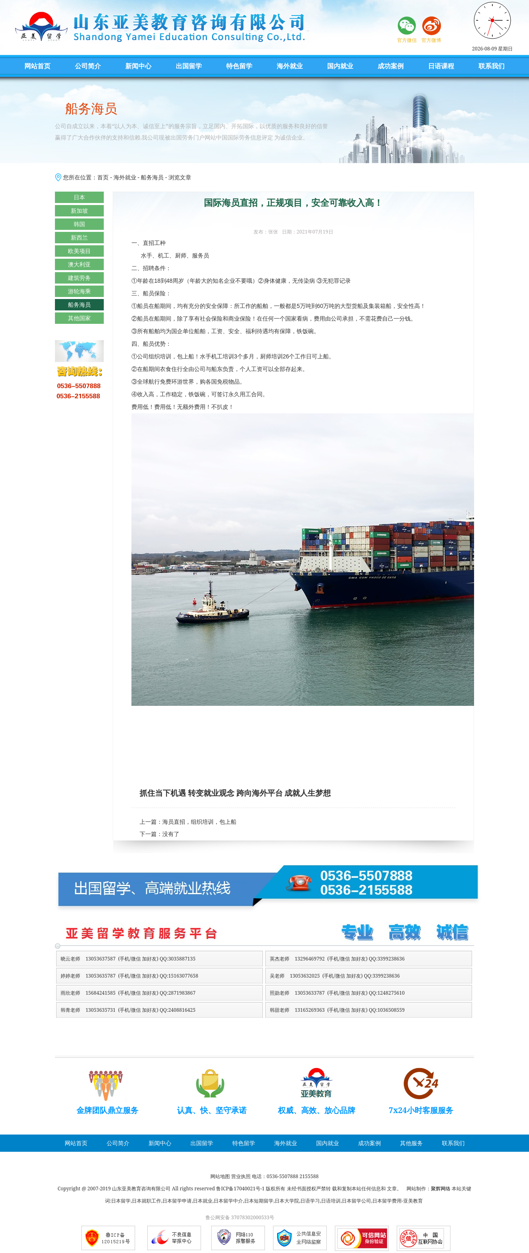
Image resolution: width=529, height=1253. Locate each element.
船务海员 (152, 177)
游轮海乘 (79, 291)
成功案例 (391, 65)
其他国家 (79, 318)
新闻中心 (138, 65)
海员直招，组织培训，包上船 (199, 822)
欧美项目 (79, 251)
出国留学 (189, 65)
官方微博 (431, 40)
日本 (79, 197)
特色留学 (239, 65)
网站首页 (37, 65)
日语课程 (441, 65)
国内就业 (340, 65)
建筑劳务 (79, 278)
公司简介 (88, 65)
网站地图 (220, 1176)
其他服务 (411, 1143)
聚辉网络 (440, 1188)
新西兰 (79, 237)
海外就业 (290, 65)
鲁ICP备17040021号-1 (240, 1188)
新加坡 (79, 210)
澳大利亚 (79, 264)
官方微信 (407, 40)
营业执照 (241, 1176)
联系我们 (492, 65)
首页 (103, 177)
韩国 (79, 224)
